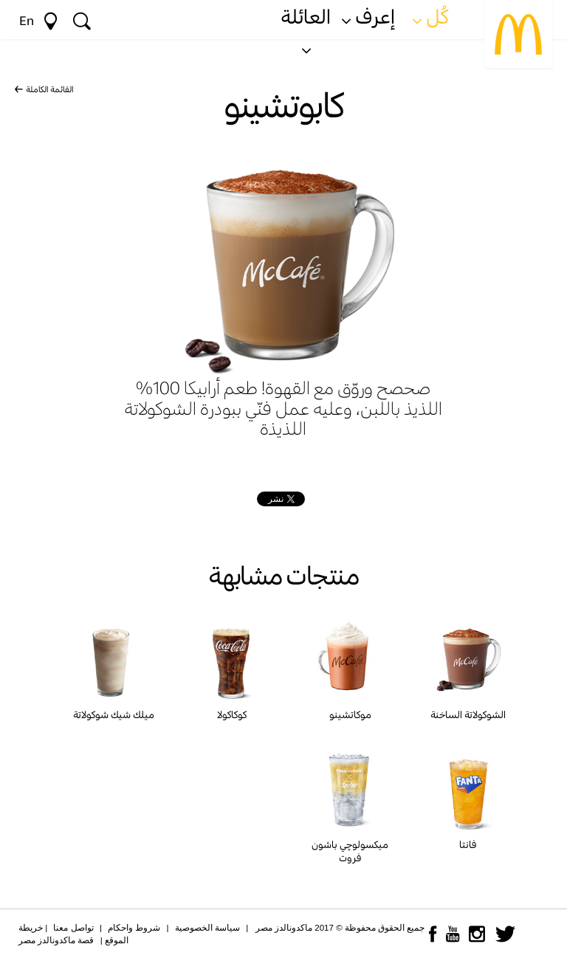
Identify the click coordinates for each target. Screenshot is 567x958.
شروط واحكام (134, 927)
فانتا (468, 844)
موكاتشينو (350, 714)
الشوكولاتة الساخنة (468, 714)
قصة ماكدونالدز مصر (56, 940)
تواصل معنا (73, 927)
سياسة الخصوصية (207, 927)
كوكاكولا (232, 714)
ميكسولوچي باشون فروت (350, 851)
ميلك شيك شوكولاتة (113, 714)
